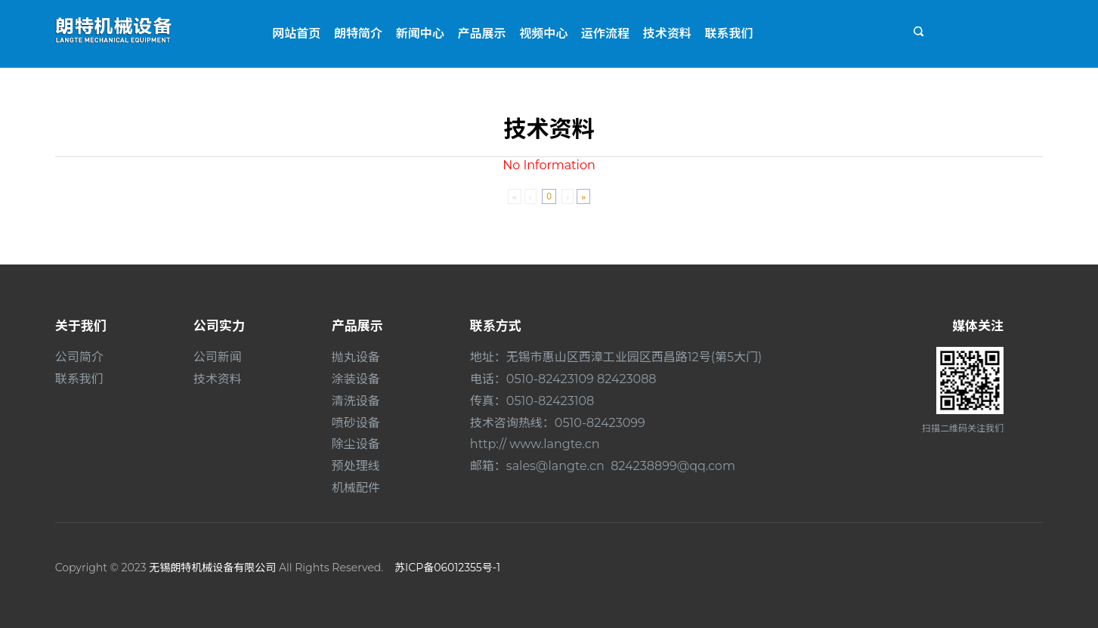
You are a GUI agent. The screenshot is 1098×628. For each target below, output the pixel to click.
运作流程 (605, 33)
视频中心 (543, 33)
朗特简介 (358, 33)
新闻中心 (420, 33)
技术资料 (667, 33)
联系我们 (728, 33)
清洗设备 (356, 401)
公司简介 (79, 357)
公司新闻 (217, 357)
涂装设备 (356, 379)
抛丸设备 (356, 357)
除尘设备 (356, 444)
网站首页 (296, 33)
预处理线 (356, 466)
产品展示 (482, 33)
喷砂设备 (356, 423)
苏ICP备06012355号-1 (447, 567)
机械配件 (356, 488)
